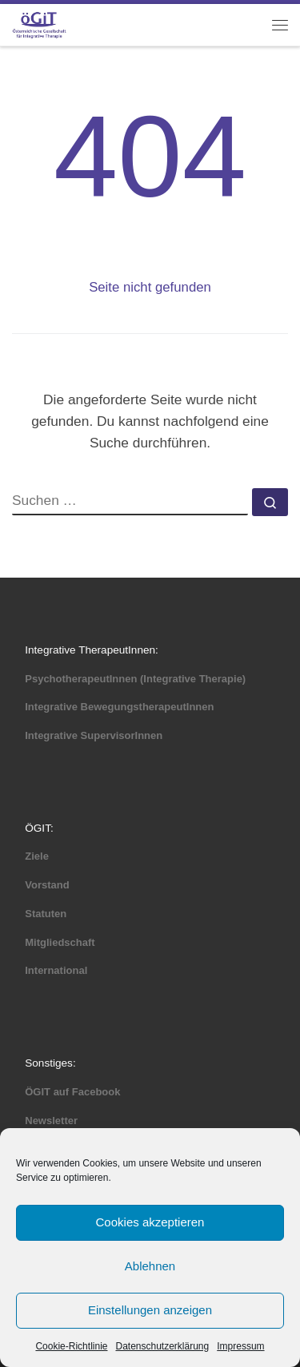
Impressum (240, 1346)
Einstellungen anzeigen (150, 1310)
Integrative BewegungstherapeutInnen (119, 707)
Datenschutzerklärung (162, 1346)
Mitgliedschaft (59, 942)
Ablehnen (150, 1266)
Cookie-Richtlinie (71, 1346)
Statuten (45, 914)
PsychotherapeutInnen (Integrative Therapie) (135, 679)
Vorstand (47, 885)
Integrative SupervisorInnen (93, 735)
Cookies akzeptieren (150, 1222)
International (56, 970)
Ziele (37, 856)
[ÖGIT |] (39, 24)
